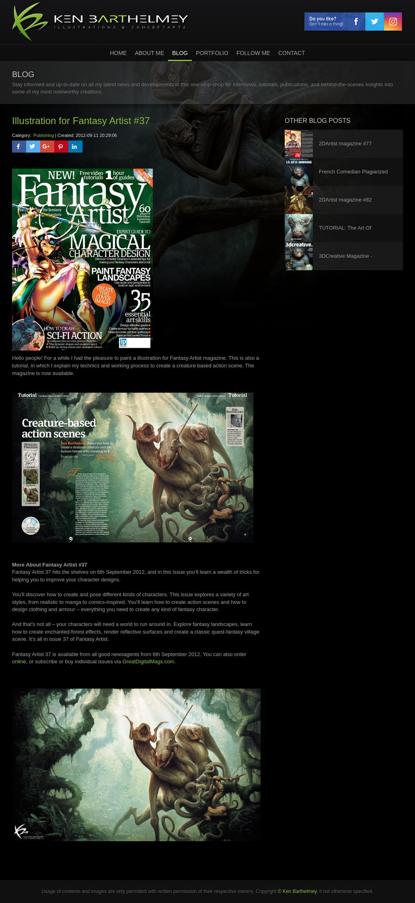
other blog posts (318, 120)
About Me (149, 53)
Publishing (43, 135)
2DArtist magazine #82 (345, 200)
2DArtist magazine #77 (345, 144)
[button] (19, 147)
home (118, 53)
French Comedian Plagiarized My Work (353, 177)
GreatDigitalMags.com (149, 661)
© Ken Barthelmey (297, 891)
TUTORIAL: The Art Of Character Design (345, 233)
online (19, 661)
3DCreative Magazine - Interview (345, 261)
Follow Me (253, 53)
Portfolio (212, 53)
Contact (291, 53)
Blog (180, 53)
